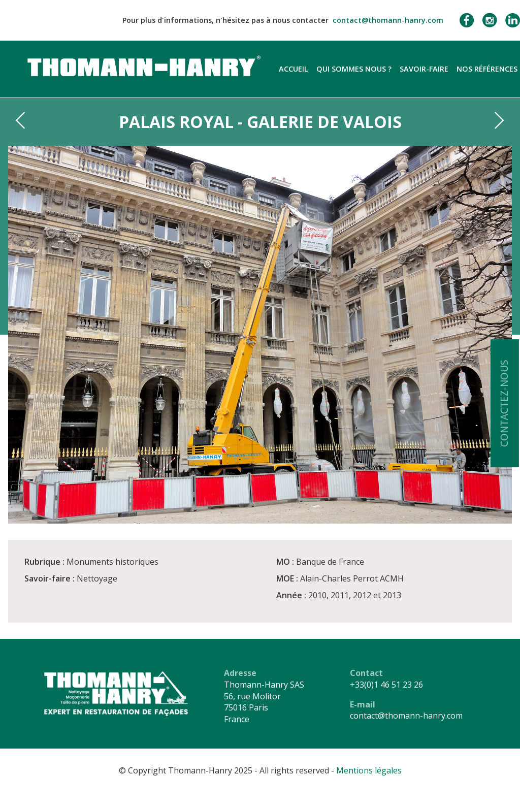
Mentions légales (369, 770)
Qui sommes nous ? (354, 69)
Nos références (487, 69)
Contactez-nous (504, 403)
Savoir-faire (424, 69)
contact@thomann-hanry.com (388, 20)
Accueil (293, 69)
